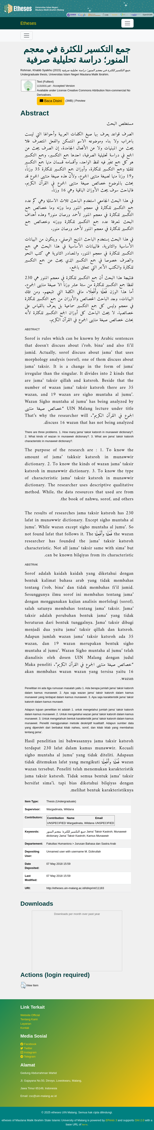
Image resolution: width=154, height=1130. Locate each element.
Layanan (25, 1023)
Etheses (28, 23)
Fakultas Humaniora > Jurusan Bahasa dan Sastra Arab (81, 843)
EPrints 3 (111, 1120)
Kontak (24, 1027)
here (85, 1124)
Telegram (28, 1056)
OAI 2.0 (139, 1120)
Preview (80, 100)
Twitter (26, 1048)
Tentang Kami (29, 1019)
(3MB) (55, 100)
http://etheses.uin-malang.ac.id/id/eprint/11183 (75, 888)
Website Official (30, 1015)
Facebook (28, 1044)
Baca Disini (51, 101)
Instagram (28, 1052)
